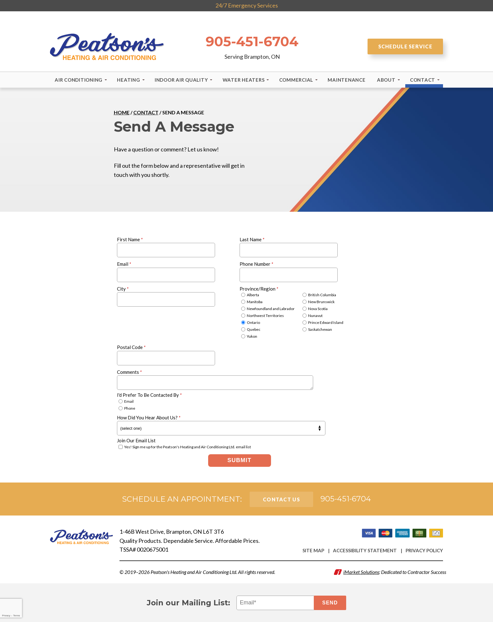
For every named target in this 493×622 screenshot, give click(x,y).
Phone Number (256, 264)
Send (330, 602)
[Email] (276, 602)
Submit (239, 460)
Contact (145, 112)
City (123, 288)
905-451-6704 (252, 41)
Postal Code (131, 347)
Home (122, 112)
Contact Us (281, 499)
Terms (16, 615)
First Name (130, 239)
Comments (129, 371)
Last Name (252, 239)
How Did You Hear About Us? (148, 417)
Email (124, 264)
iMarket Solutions (361, 572)
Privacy (6, 615)
